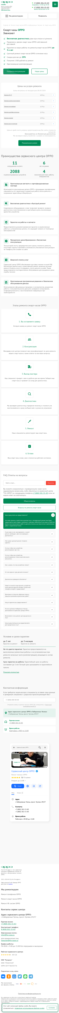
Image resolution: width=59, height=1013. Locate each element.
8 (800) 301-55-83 (8, 929)
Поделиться (3, 976)
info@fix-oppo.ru (8, 935)
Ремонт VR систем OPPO (10, 903)
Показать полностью (11, 672)
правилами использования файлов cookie (29, 1008)
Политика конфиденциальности (29, 994)
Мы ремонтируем (14, 16)
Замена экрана (8, 118)
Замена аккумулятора (10, 123)
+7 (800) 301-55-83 (41, 3)
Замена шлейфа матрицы (11, 112)
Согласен (52, 1008)
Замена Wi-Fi (8, 95)
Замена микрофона (9, 106)
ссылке (10, 884)
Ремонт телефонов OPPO (11, 894)
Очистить (51, 483)
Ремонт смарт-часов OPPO (11, 899)
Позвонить (42, 16)
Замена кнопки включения (12, 101)
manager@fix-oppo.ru (9, 940)
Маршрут (18, 786)
